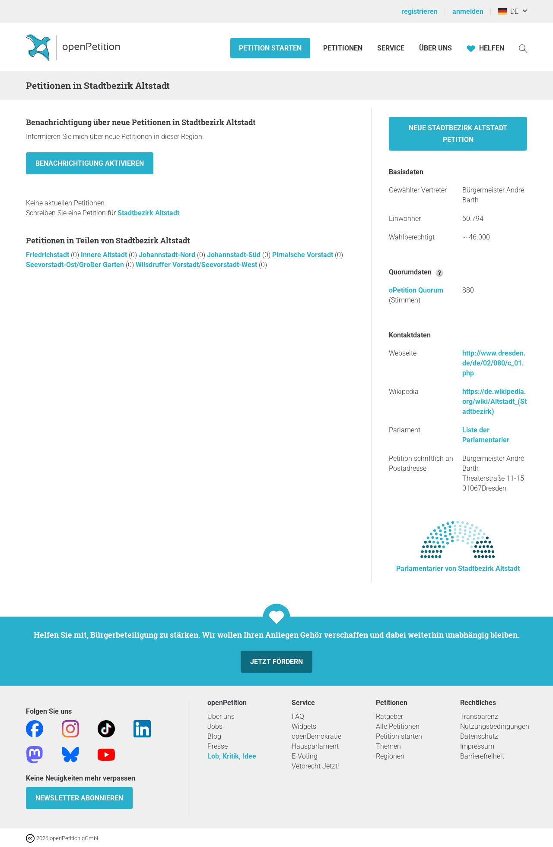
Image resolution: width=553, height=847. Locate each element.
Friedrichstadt (48, 255)
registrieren (419, 11)
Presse (217, 746)
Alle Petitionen (398, 726)
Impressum (477, 746)
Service (390, 48)
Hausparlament (315, 746)
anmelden (467, 11)
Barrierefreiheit (482, 756)
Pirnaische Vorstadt (303, 255)
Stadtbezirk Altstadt (148, 213)
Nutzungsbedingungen (494, 726)
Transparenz (479, 716)
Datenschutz (479, 736)
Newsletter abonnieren (79, 798)
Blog (214, 736)
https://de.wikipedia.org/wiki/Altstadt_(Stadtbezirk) (494, 401)
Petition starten (270, 48)
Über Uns (435, 48)
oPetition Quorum (416, 290)
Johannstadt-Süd (234, 255)
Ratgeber (389, 716)
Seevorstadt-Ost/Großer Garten (76, 265)
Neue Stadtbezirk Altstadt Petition (458, 134)
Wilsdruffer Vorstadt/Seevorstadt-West (197, 265)
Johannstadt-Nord (168, 255)
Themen (388, 746)
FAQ (298, 716)
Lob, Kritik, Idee (231, 756)
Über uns (221, 716)
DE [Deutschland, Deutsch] (508, 11)
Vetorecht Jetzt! (315, 766)
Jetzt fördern (276, 662)
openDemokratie (316, 736)
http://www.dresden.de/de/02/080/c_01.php (494, 363)
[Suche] (523, 48)
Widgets (304, 726)
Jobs (214, 726)
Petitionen (343, 48)
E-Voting (305, 756)
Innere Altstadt (105, 255)
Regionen (390, 756)
